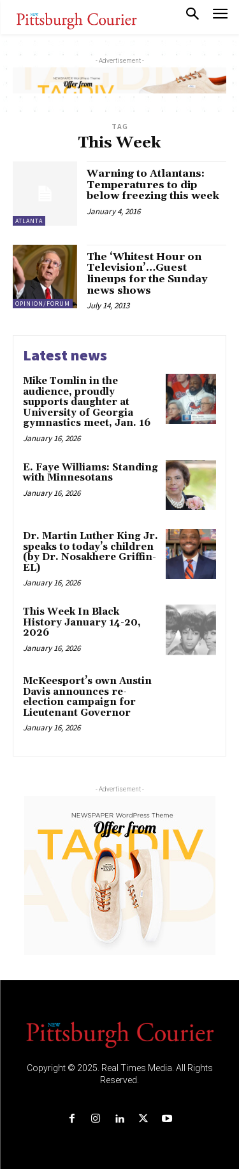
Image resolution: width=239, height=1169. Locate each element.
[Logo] (119, 1033)
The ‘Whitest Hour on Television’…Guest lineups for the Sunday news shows (147, 273)
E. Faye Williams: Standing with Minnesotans (90, 472)
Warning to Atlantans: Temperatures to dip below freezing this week (153, 184)
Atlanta (29, 221)
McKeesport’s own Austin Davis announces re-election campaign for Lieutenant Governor (87, 697)
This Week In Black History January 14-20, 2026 (82, 622)
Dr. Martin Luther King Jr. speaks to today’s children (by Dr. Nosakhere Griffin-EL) (90, 552)
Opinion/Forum (42, 303)
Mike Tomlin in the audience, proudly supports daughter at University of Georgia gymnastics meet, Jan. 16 (86, 402)
